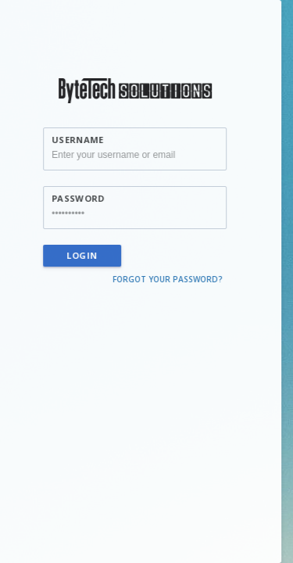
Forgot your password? (162, 279)
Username (72, 139)
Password (72, 198)
